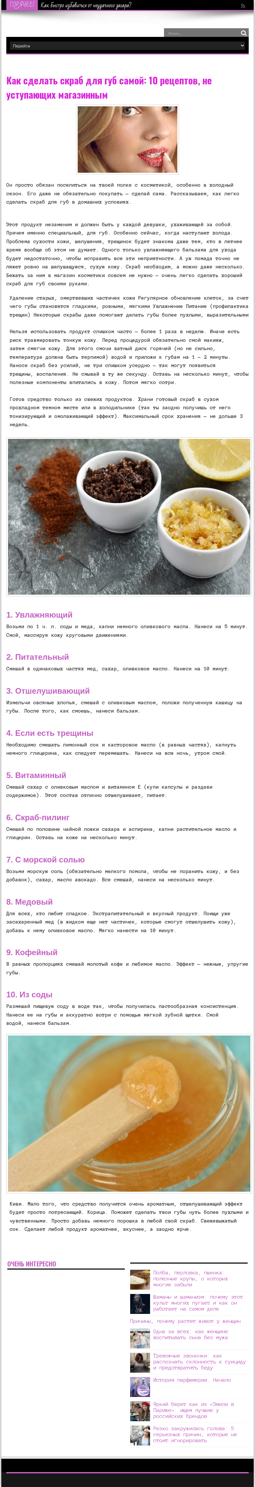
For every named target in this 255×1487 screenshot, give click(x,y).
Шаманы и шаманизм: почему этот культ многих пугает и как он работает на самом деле (198, 1303)
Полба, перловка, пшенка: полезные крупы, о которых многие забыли (190, 1278)
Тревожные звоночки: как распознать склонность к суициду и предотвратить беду (199, 1361)
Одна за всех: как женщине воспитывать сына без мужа (190, 1334)
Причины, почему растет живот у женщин (185, 1321)
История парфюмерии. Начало (192, 1380)
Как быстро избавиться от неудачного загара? (86, 5)
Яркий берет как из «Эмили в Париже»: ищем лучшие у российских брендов (193, 1410)
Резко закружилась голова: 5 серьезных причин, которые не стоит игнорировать (195, 1434)
